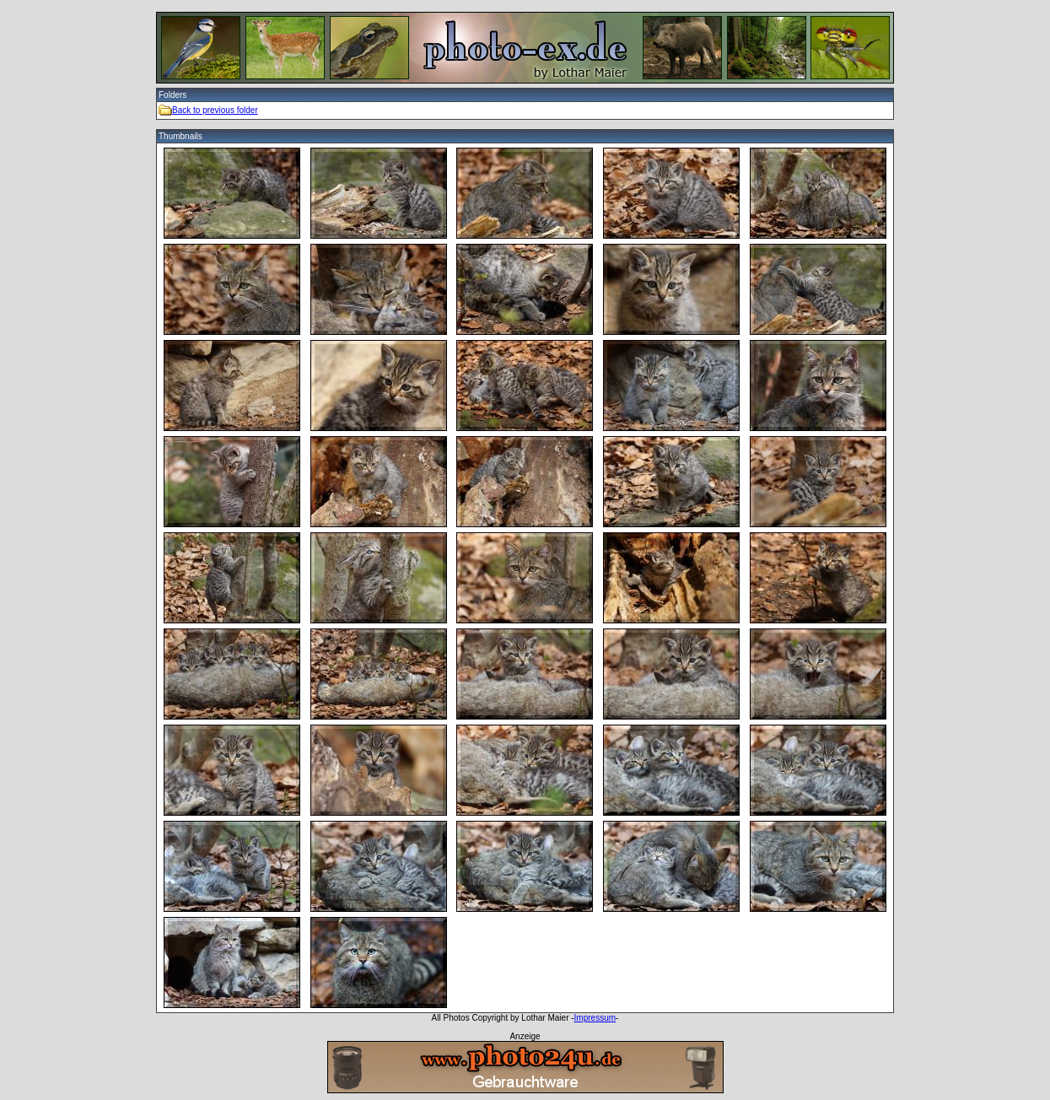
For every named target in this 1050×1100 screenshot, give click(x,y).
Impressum (595, 1017)
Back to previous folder (215, 110)
